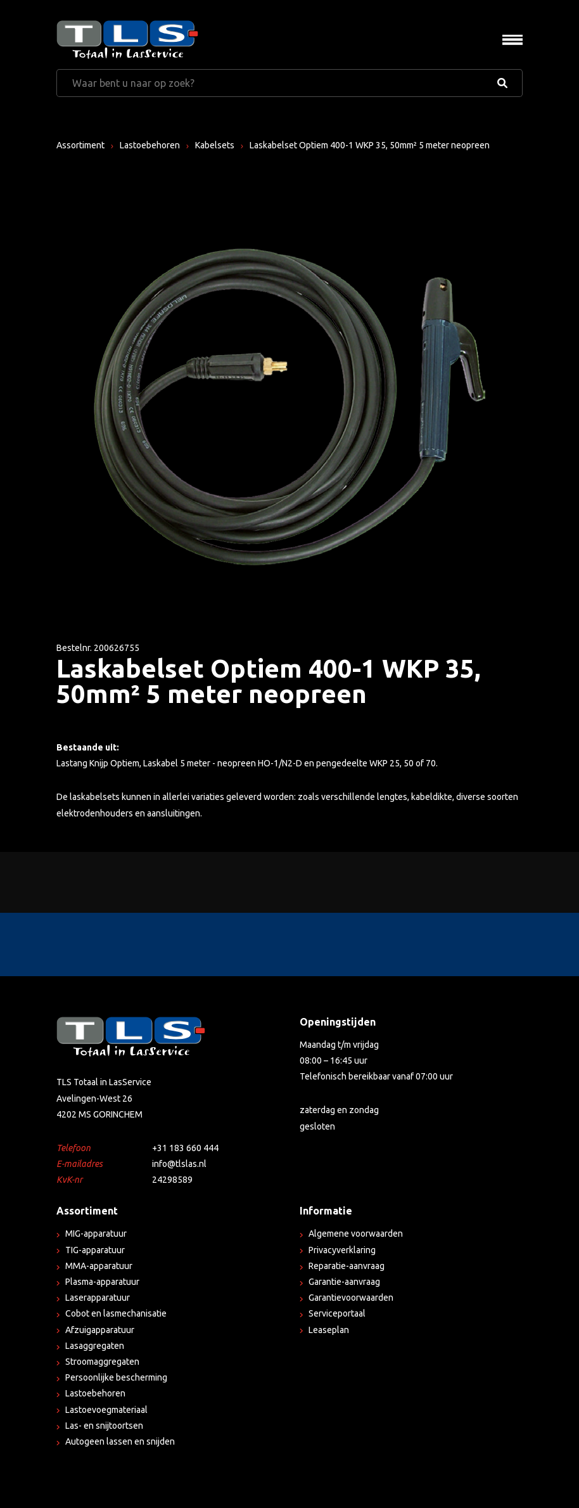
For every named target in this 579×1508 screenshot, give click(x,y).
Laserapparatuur (97, 1297)
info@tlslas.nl (179, 1164)
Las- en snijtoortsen (104, 1426)
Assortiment (80, 145)
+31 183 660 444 (185, 1148)
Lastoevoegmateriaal (106, 1410)
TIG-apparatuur (95, 1250)
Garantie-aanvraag (344, 1282)
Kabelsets (214, 145)
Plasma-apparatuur (102, 1282)
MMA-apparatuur (98, 1266)
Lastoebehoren (150, 145)
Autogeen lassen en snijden (120, 1441)
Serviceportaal (337, 1313)
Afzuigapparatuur (99, 1330)
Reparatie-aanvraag (347, 1266)
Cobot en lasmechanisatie (116, 1313)
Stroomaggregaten (102, 1362)
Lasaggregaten (94, 1346)
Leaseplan (329, 1330)
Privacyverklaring (342, 1250)
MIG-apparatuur (96, 1233)
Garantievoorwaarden (351, 1297)
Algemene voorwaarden (356, 1233)
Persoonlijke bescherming (116, 1377)
